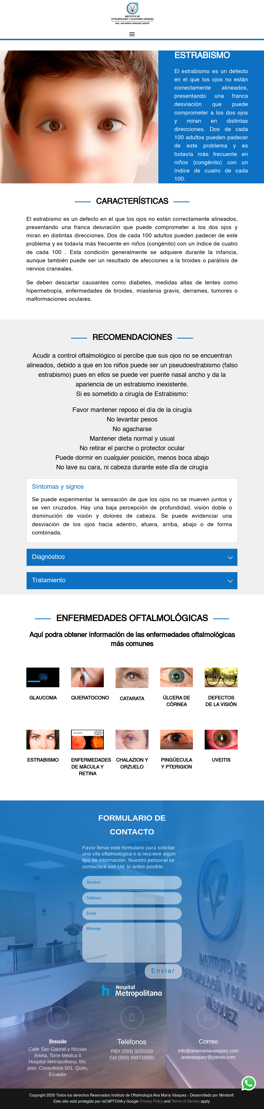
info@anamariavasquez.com (208, 1050)
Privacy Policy (151, 1101)
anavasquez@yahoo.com (208, 1057)
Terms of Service (185, 1101)
